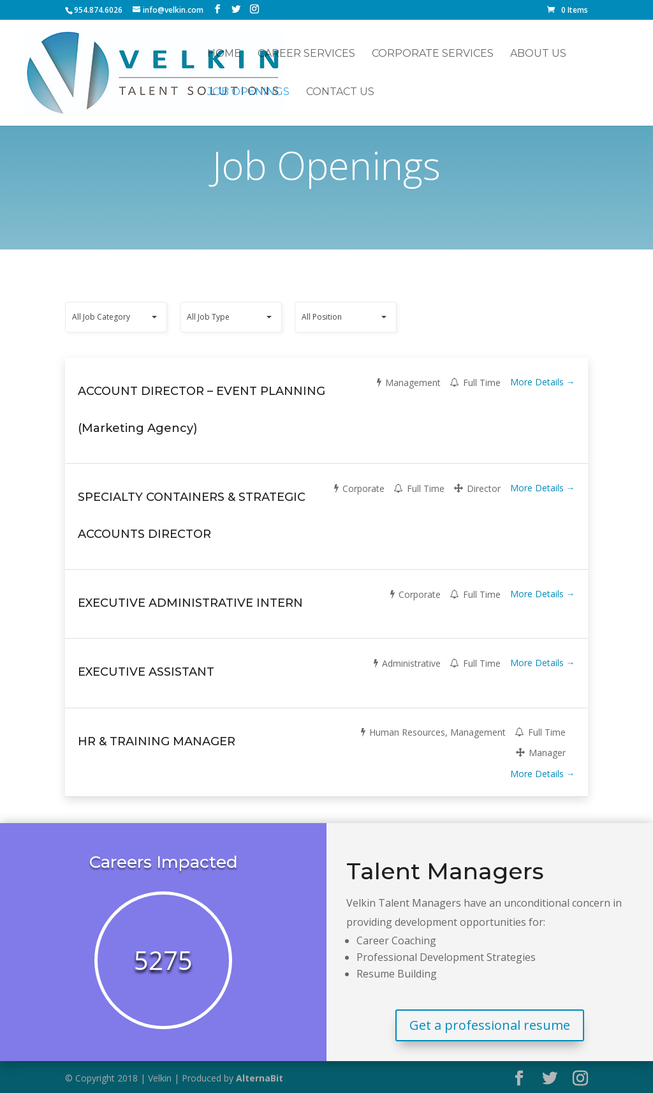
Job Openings (248, 92)
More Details (542, 382)
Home (224, 54)
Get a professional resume (489, 1025)
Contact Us (340, 92)
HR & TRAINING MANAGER (156, 741)
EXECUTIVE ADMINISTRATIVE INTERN (190, 603)
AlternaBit (259, 1078)
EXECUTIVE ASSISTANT (146, 672)
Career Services (306, 54)
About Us (538, 54)
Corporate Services (433, 54)
